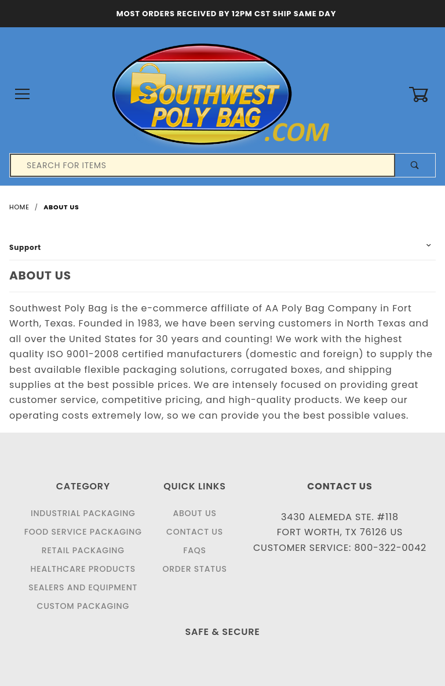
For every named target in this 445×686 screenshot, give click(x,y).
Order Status (194, 569)
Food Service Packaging (83, 532)
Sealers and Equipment (82, 587)
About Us (194, 513)
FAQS (194, 550)
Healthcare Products (83, 569)
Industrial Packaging (83, 513)
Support (25, 247)
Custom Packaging (83, 606)
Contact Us (194, 532)
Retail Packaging (83, 550)
